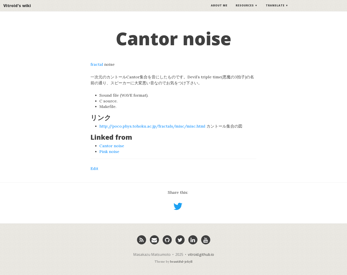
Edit (94, 168)
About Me (219, 10)
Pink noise (109, 151)
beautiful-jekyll (181, 262)
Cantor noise (111, 145)
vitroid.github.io (201, 254)
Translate (275, 10)
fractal (97, 64)
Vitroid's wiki (17, 10)
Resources (245, 10)
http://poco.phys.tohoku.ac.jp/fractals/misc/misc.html (152, 126)
